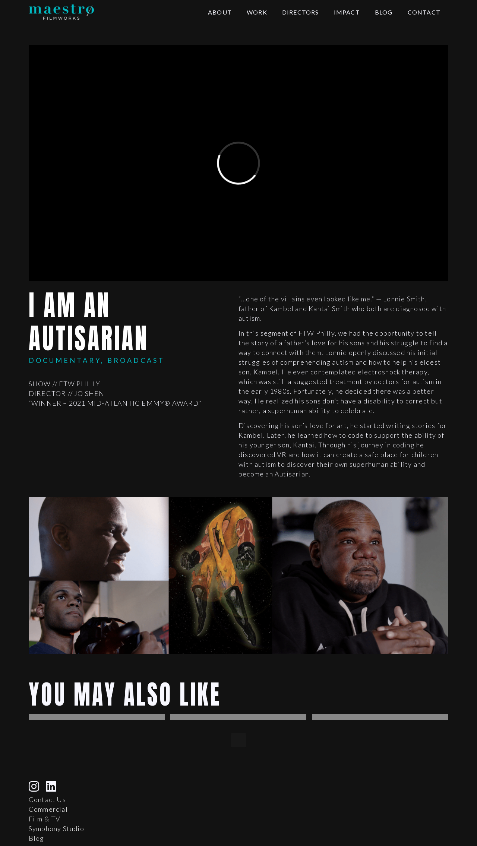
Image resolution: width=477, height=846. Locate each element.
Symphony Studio (56, 828)
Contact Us (47, 799)
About (220, 12)
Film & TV (45, 819)
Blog (384, 12)
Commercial (48, 809)
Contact (424, 12)
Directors (300, 12)
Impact (347, 12)
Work (257, 12)
